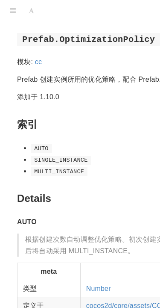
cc (38, 61)
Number (98, 288)
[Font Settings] (31, 10)
